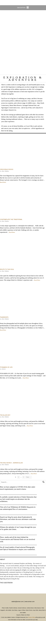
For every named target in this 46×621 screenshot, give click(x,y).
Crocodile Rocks (6, 169)
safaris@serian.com (17, 601)
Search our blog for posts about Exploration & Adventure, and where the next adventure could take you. (18, 519)
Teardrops (4, 317)
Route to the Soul (7, 269)
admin (4, 369)
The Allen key (5, 415)
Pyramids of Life (6, 367)
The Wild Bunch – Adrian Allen (11, 463)
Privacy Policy (31, 617)
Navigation (21, 7)
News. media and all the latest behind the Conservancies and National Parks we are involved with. (17, 539)
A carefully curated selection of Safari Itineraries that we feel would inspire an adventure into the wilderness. (18, 499)
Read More (3, 182)
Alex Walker (5, 171)
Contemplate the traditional (11, 219)
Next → (28, 477)
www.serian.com (29, 601)
